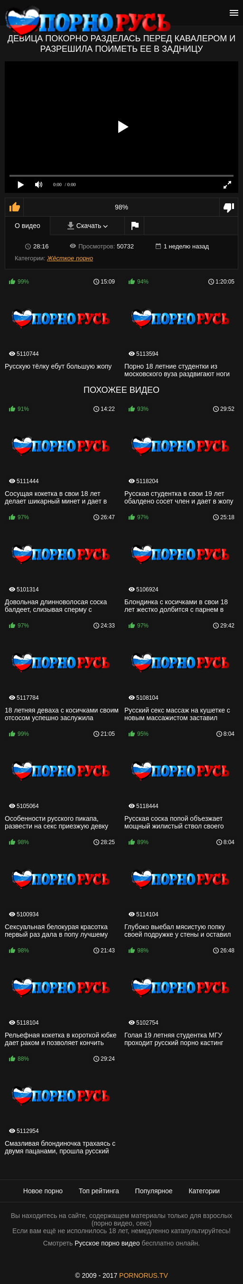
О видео (27, 225)
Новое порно (43, 1191)
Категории (204, 1191)
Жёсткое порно (70, 258)
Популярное (154, 1191)
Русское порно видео (107, 1243)
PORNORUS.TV (143, 1275)
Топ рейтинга (99, 1191)
